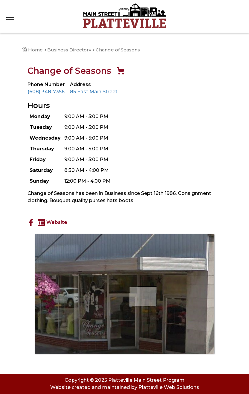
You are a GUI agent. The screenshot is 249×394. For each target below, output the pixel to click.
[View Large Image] (124, 294)
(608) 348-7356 (46, 91)
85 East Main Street (93, 91)
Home (32, 50)
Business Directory (69, 50)
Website (52, 222)
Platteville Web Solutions (168, 387)
